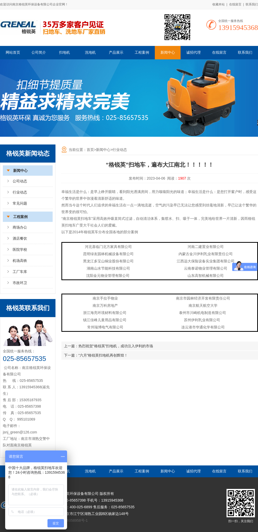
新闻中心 (167, 52)
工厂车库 (20, 272)
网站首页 (13, 52)
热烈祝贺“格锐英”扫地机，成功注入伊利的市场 (115, 346)
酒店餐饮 (20, 238)
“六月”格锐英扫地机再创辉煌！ (103, 355)
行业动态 (20, 192)
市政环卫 (20, 283)
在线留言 (235, 4)
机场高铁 (20, 261)
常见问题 (20, 203)
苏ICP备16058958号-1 (70, 520)
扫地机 (64, 52)
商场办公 (20, 227)
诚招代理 (193, 52)
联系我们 (252, 4)
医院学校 (20, 249)
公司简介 (38, 52)
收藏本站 (218, 4)
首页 (90, 150)
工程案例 (142, 52)
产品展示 (116, 52)
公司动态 (20, 181)
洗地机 (90, 52)
